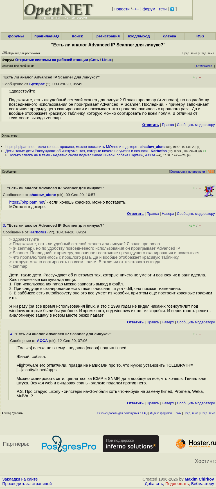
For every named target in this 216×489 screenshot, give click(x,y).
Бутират (37, 84)
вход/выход (139, 36)
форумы (16, 36)
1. (5, 188)
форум (149, 9)
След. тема (208, 413)
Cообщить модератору (196, 125)
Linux (107, 60)
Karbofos (159, 151)
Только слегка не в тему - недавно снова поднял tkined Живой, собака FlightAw (76, 155)
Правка (168, 125)
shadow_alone (153, 147)
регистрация (108, 36)
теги (162, 9)
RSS (200, 36)
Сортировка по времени (187, 171)
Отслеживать (204, 65)
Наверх (168, 213)
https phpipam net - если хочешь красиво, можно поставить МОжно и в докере (71, 147)
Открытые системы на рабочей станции (51, 60)
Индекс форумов (161, 413)
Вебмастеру (202, 483)
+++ (135, 9)
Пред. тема (191, 413)
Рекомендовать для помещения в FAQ (122, 413)
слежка (169, 36)
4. (12, 334)
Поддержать (177, 483)
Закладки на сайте (20, 479)
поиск (77, 36)
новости (122, 9)
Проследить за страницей (27, 483)
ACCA (150, 155)
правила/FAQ (46, 36)
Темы (177, 413)
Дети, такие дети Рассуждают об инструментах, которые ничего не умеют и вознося (76, 151)
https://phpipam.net (26, 202)
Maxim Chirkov (199, 479)
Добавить (154, 483)
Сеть (94, 60)
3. (5, 225)
